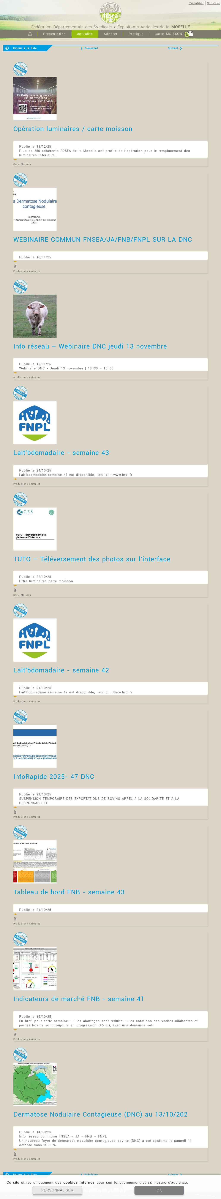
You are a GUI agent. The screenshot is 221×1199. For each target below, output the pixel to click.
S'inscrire (213, 3)
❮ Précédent (89, 48)
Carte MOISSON (174, 34)
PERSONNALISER (57, 1190)
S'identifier (196, 3)
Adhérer (111, 34)
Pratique (136, 34)
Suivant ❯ (175, 48)
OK (159, 1190)
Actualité (85, 34)
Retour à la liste (25, 48)
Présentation (54, 34)
